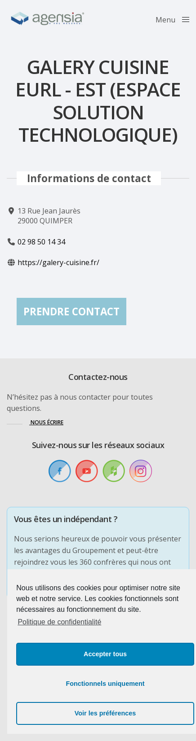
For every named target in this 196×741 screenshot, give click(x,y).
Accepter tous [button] (105, 654)
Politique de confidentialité (59, 622)
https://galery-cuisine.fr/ (58, 262)
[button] (35, 422)
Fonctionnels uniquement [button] (105, 683)
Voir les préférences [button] (105, 713)
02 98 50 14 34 (41, 241)
